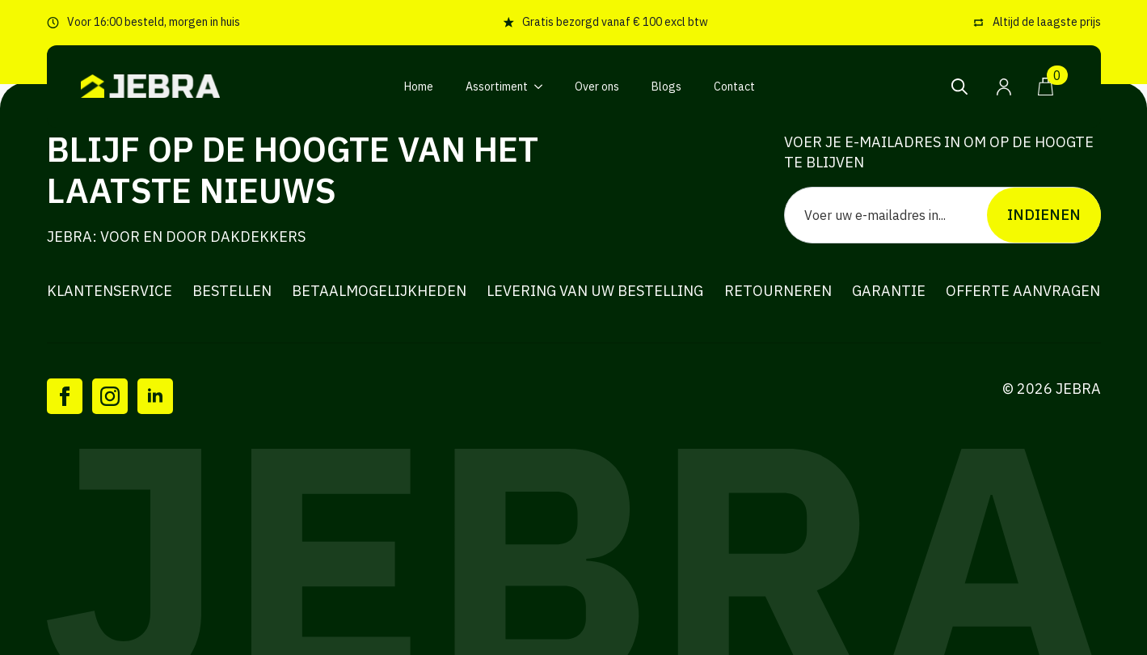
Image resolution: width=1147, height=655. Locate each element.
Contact (734, 86)
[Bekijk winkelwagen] (1046, 86)
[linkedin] (155, 396)
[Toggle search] (959, 87)
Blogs (666, 86)
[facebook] (64, 396)
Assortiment (497, 86)
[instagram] (110, 396)
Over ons (597, 86)
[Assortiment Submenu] (543, 86)
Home (418, 86)
